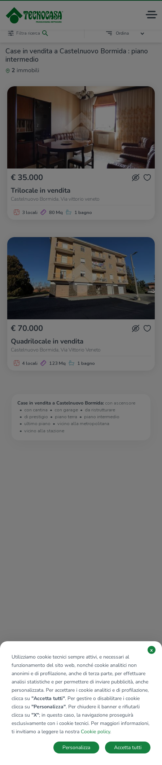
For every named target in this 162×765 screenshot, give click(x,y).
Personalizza (76, 747)
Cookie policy (95, 731)
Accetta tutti (127, 747)
